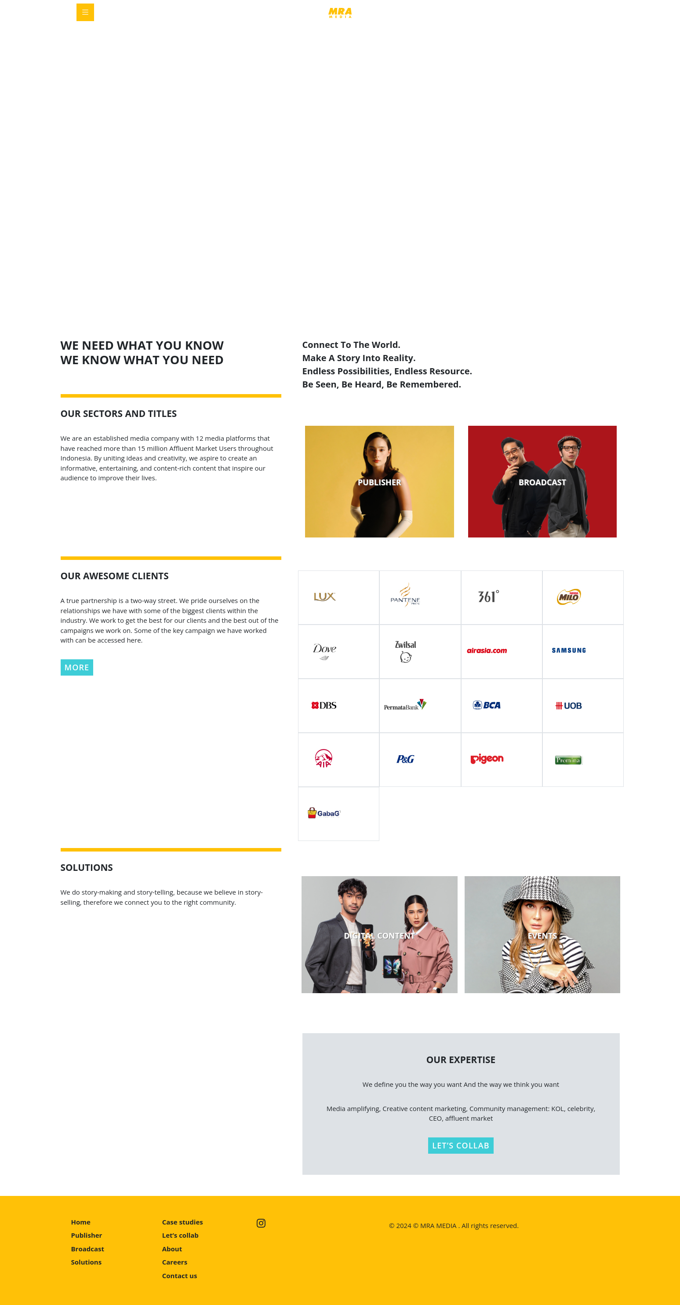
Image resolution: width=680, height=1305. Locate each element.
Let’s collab (180, 1235)
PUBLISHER (379, 482)
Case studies (182, 1221)
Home (81, 1221)
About (172, 1248)
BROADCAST (542, 482)
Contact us (179, 1275)
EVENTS (542, 935)
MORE (77, 667)
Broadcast (87, 1248)
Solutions (86, 1261)
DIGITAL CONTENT (379, 935)
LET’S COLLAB (460, 1145)
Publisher (86, 1235)
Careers (174, 1261)
